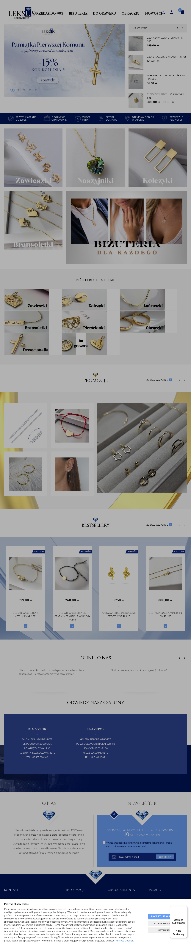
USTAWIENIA (165, 930)
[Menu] (185, 908)
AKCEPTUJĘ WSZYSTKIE (165, 916)
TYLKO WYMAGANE (165, 923)
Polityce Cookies (124, 940)
